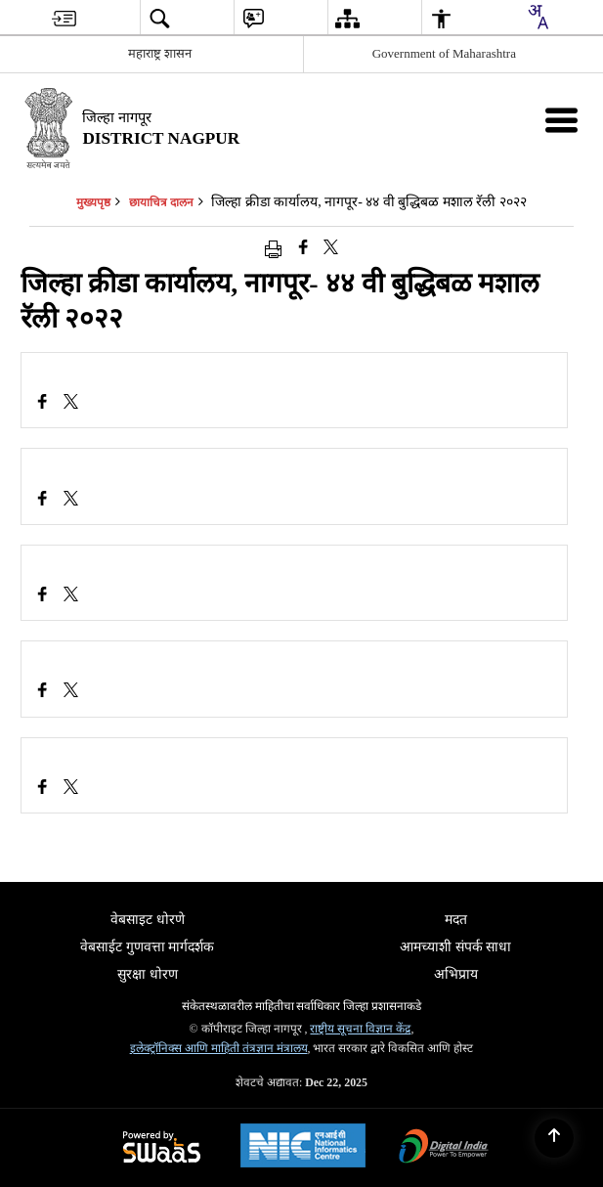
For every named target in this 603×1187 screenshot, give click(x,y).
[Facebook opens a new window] (42, 404)
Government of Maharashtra (444, 53)
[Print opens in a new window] (273, 247)
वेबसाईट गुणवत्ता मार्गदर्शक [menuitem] (147, 947)
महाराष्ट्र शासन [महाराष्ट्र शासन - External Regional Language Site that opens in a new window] (160, 53)
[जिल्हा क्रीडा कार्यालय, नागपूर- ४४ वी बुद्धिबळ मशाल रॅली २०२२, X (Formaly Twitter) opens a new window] (71, 404)
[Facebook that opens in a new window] (303, 247)
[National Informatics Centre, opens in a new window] (303, 1148)
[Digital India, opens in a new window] (443, 1148)
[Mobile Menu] (561, 120)
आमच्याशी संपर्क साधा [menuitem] (455, 947)
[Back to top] (554, 1138)
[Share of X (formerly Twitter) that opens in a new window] (331, 247)
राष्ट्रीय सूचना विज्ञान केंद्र (360, 1028)
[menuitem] (64, 18)
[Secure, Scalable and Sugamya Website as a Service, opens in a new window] (162, 1148)
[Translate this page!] (537, 16)
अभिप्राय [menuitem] (456, 974)
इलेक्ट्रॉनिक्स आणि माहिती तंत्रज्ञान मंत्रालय (219, 1048)
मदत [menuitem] (456, 919)
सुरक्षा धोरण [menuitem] (147, 974)
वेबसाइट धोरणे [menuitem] (147, 919)
